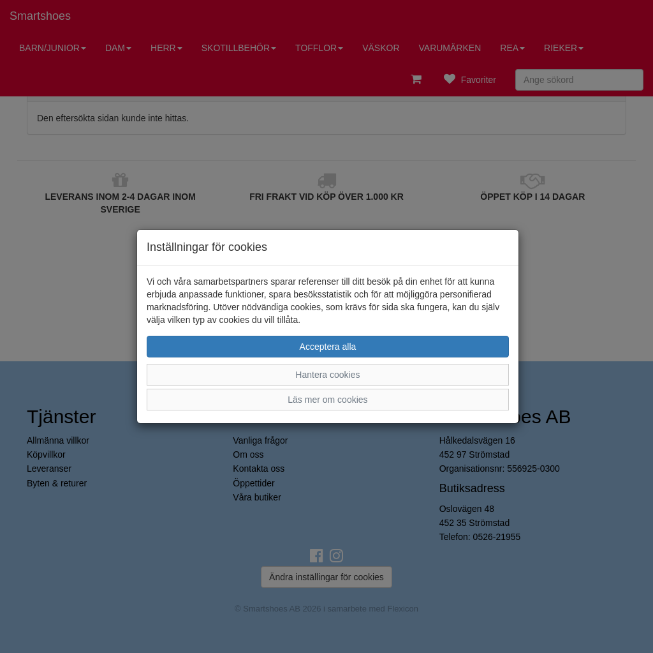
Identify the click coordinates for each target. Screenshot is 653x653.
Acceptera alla (328, 347)
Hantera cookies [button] (327, 375)
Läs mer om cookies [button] (327, 399)
